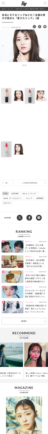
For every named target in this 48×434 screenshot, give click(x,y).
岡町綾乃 (40, 198)
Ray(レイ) (4, 9)
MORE (24, 321)
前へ (7, 183)
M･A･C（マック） (30, 193)
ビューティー (11, 9)
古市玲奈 (15, 193)
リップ (30, 198)
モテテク (7, 203)
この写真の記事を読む (30, 183)
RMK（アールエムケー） (13, 198)
